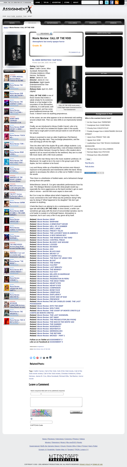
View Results (89, 163)
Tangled (70, 451)
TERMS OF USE (97, 466)
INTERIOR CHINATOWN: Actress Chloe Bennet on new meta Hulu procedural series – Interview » (14, 307)
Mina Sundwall (52, 376)
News (44, 441)
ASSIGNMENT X (55, 340)
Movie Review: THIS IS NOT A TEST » (17, 321)
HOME (38, 2)
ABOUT (75, 2)
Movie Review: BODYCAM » (15, 237)
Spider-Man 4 (61, 451)
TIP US (46, 2)
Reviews (51, 441)
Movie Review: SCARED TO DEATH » (17, 229)
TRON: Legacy (80, 451)
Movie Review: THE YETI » (16, 86)
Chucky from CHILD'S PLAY (97, 128)
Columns (68, 441)
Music (63, 444)
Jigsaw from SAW (94, 140)
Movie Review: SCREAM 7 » (15, 279)
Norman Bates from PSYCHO (98, 152)
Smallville (51, 451)
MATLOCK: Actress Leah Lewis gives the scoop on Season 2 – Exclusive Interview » (14, 189)
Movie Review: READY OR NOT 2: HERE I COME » (17, 129)
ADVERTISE (56, 2)
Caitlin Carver (39, 371)
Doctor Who (71, 448)
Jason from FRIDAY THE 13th (98, 137)
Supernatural (35, 448)
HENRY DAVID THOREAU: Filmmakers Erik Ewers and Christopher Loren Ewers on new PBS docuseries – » (14, 123)
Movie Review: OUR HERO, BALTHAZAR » (17, 94)
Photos (76, 441)
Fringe (84, 448)
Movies (48, 444)
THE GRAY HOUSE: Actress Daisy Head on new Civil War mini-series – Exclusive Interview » (14, 247)
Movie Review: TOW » (17, 144)
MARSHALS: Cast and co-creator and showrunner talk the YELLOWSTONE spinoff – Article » (14, 257)
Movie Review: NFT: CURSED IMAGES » (16, 271)
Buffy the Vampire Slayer (50, 448)
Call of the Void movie (65, 371)
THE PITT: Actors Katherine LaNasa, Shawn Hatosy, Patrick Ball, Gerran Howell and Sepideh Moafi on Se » (13, 198)
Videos (82, 441)
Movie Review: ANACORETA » (15, 296)
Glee (79, 448)
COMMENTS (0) (75, 52)
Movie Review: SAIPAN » (17, 204)
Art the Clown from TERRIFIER (99, 122)
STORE (66, 2)
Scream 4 (42, 451)
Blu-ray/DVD (71, 444)
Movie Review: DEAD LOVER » (17, 153)
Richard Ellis (64, 376)
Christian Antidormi (68, 373)
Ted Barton (74, 376)
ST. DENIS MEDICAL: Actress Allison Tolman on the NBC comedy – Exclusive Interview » (14, 80)
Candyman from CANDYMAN (98, 125)
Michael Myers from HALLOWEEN (100, 149)
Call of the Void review (52, 373)
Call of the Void (50, 371)
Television (56, 444)
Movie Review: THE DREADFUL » (16, 313)
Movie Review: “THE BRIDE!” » (16, 262)
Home (6, 27)
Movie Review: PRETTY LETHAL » (16, 111)
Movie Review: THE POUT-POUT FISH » (16, 162)
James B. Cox (41, 376)
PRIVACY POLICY (85, 466)
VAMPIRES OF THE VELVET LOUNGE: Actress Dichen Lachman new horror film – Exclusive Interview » (13, 181)
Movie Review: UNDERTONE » (15, 220)
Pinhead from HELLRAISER (97, 155)
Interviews (60, 441)
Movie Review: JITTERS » (15, 170)
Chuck (63, 448)
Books (79, 444)
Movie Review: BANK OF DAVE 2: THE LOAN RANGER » (17, 213)
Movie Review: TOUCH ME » (17, 136)
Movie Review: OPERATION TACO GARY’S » (16, 288)
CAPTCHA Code (36, 427)
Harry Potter (93, 448)
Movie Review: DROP (46, 219)
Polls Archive (89, 167)
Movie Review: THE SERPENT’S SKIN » (16, 103)
